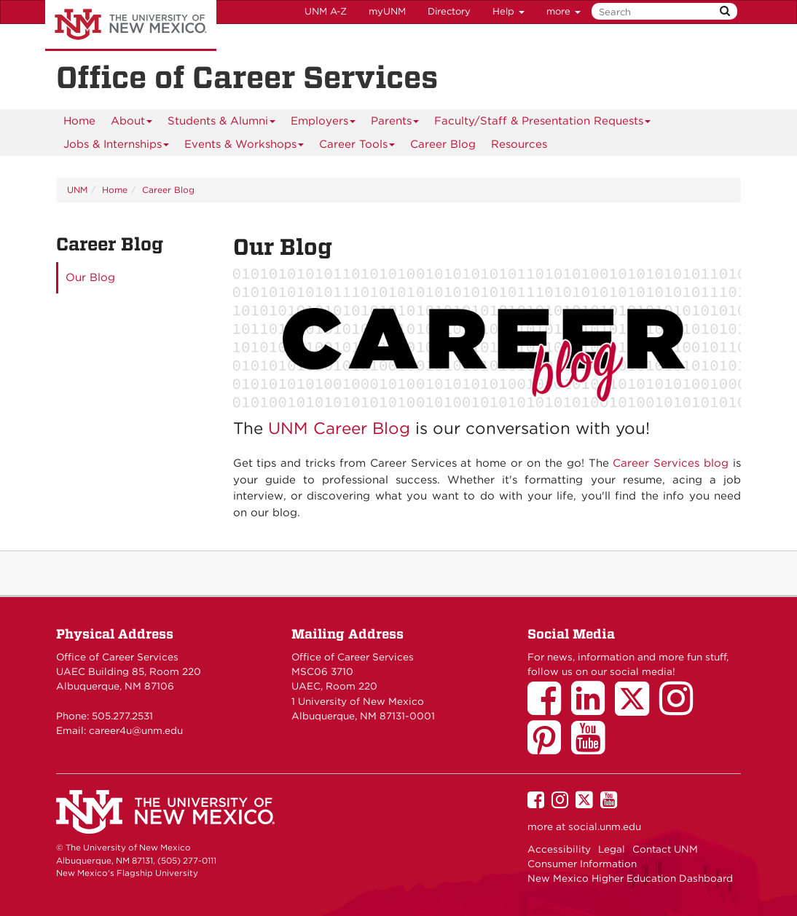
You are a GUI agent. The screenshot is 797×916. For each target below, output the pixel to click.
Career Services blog (671, 463)
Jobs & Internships (116, 147)
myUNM (387, 11)
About (132, 123)
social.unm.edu (604, 826)
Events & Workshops (244, 147)
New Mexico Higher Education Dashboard (630, 878)
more (563, 11)
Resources (519, 144)
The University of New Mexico (130, 25)
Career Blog (443, 144)
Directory (449, 11)
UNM (77, 189)
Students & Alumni (222, 123)
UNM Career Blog (339, 428)
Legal (611, 849)
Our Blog (90, 277)
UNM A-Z (326, 11)
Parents (395, 123)
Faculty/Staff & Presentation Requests (542, 123)
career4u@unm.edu (136, 730)
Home (79, 120)
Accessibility (559, 849)
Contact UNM (665, 849)
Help (508, 11)
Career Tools (357, 147)
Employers (323, 123)
